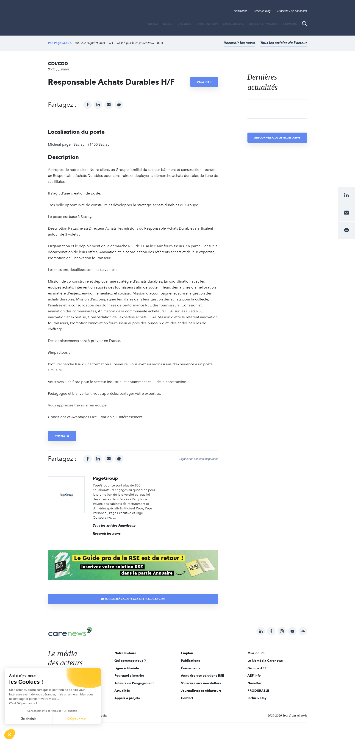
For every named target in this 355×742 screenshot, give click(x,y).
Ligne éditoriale (126, 668)
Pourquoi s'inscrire (129, 675)
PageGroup (63, 43)
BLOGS (168, 24)
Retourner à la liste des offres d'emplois (133, 598)
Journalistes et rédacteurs (201, 690)
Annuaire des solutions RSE (202, 675)
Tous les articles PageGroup (114, 525)
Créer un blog (262, 11)
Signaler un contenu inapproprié (198, 459)
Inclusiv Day (256, 698)
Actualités (122, 690)
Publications (207, 24)
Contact (187, 698)
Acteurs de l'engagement (134, 683)
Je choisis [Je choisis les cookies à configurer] (28, 719)
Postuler (204, 81)
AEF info (254, 675)
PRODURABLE (258, 690)
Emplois (290, 24)
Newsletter (240, 11)
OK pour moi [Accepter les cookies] (76, 719)
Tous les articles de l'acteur (283, 43)
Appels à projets (263, 24)
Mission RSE (256, 653)
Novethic (254, 683)
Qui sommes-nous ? (130, 660)
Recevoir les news (239, 43)
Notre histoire (125, 653)
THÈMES (184, 24)
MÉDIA (153, 24)
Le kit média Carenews (265, 660)
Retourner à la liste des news (277, 137)
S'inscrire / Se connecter (292, 11)
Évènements (233, 24)
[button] (9, 734)
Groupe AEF (256, 668)
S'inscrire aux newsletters (201, 683)
